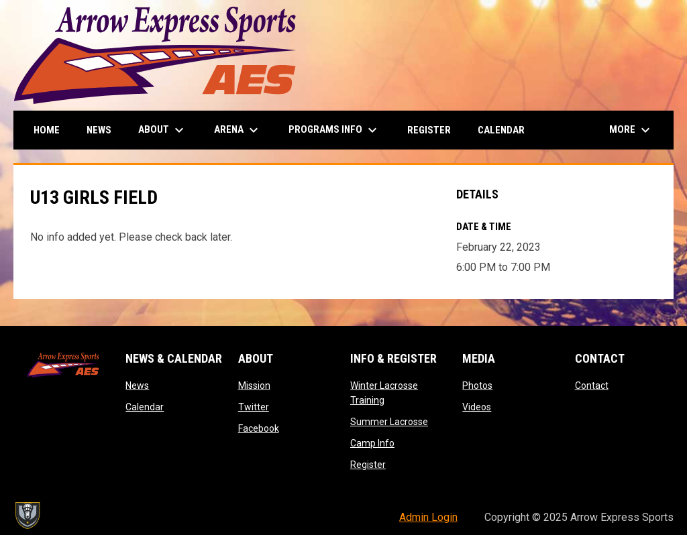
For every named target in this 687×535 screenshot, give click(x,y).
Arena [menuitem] (238, 130)
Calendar (144, 407)
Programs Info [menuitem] (334, 130)
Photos (477, 385)
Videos (476, 407)
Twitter (253, 407)
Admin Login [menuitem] (428, 517)
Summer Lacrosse (389, 421)
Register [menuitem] (429, 130)
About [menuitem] (162, 130)
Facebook (258, 428)
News (137, 385)
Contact (592, 385)
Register (368, 464)
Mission (254, 385)
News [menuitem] (99, 130)
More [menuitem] (631, 130)
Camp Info (372, 443)
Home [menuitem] (47, 130)
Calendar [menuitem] (501, 130)
